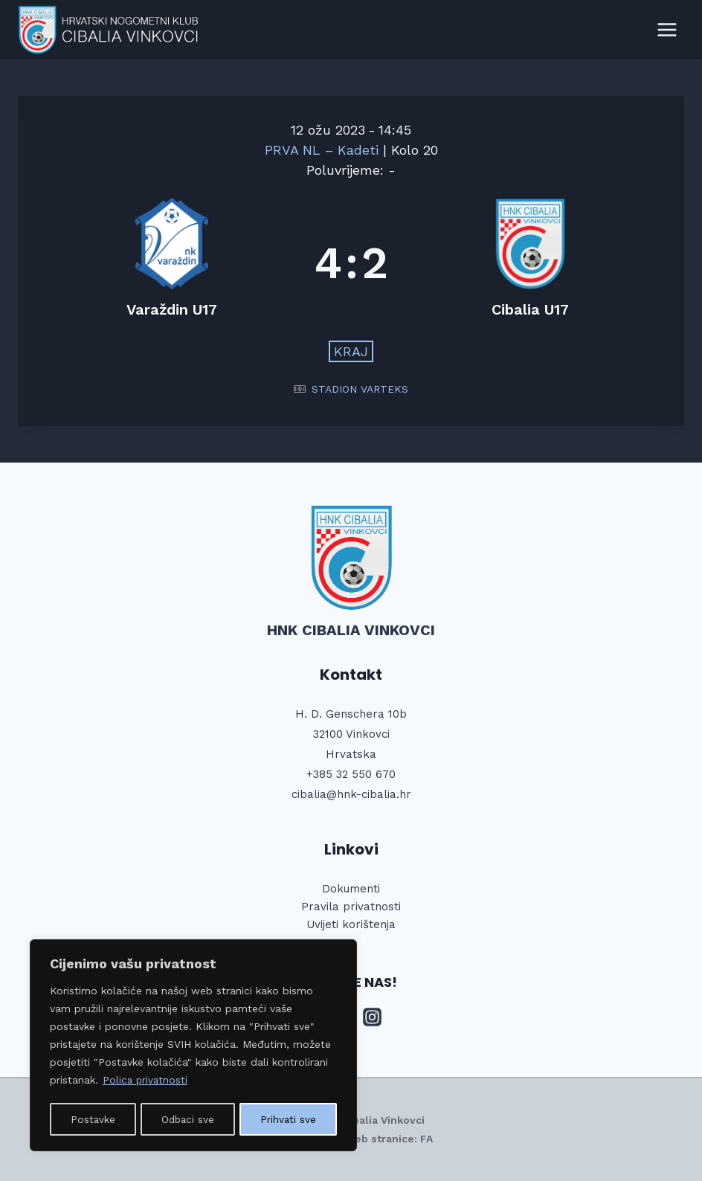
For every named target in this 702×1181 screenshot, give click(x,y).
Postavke (92, 1119)
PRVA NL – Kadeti (324, 150)
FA (426, 1139)
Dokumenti (351, 888)
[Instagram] (372, 1017)
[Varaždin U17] (172, 263)
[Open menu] (666, 29)
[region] (193, 1046)
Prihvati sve (289, 1119)
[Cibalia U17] (530, 263)
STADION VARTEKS (360, 389)
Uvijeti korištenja (351, 924)
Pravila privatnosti (351, 906)
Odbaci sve (188, 1119)
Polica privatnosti (146, 1082)
